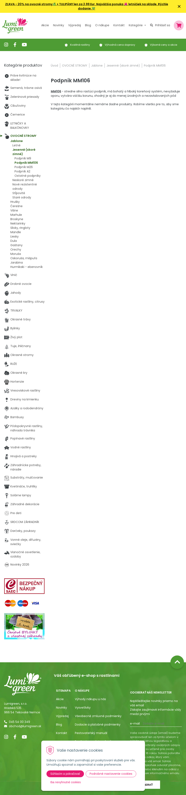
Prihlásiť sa (162, 25)
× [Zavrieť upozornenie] (179, 6)
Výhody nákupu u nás (90, 699)
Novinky (58, 25)
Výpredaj (74, 25)
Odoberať (145, 784)
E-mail (135, 723)
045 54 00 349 (19, 722)
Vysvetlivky (83, 707)
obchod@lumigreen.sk (25, 726)
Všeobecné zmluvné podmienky (98, 716)
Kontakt (61, 733)
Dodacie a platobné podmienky (97, 724)
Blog (59, 724)
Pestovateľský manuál (91, 733)
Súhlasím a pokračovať (65, 773)
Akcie (45, 25)
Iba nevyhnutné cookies (65, 782)
